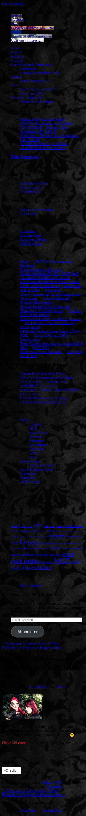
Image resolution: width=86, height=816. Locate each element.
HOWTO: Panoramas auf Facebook (46, 123)
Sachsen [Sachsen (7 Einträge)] (55, 548)
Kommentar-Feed (33, 239)
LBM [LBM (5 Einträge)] (15, 543)
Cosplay (17, 60)
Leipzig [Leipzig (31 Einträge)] (28, 542)
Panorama (36, 441)
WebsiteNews (30, 482)
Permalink (54, 786)
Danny (25, 261)
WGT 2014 (52, 290)
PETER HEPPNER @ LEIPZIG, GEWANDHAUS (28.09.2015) (44, 146)
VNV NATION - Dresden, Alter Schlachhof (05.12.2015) (43, 384)
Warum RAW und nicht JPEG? (43, 119)
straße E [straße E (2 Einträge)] (15, 554)
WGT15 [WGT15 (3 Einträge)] (15, 567)
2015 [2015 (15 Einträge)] (38, 525)
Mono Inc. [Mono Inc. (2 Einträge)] (77, 543)
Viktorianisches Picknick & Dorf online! (50, 282)
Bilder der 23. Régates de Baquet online (33, 648)
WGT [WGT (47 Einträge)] (62, 560)
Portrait (16, 16)
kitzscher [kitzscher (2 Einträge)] (43, 536)
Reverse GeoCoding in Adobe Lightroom (50, 319)
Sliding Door (52, 810)
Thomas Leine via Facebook (41, 269)
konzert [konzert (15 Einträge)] (56, 536)
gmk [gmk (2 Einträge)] (79, 531)
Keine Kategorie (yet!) (36, 469)
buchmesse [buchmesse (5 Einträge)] (75, 526)
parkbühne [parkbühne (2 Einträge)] (16, 548)
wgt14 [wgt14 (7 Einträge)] (75, 561)
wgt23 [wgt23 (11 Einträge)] (27, 567)
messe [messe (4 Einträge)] (67, 543)
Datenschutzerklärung (36, 102)
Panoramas (28, 69)
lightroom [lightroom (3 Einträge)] (56, 543)
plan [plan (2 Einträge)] (46, 548)
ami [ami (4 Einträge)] (46, 526)
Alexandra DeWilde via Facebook (45, 278)
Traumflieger (29, 192)
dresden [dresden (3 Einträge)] (35, 531)
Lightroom (28, 474)
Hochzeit (17, 20)
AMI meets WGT (42, 465)
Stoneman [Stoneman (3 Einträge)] (77, 548)
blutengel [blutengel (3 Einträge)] (61, 526)
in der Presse (38, 432)
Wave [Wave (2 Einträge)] (45, 554)
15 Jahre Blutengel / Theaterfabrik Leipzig (46, 300)
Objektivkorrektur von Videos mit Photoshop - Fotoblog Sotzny (45, 309)
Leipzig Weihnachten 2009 (40, 73)
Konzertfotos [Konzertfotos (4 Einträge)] (73, 536)
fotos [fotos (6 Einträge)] (51, 531)
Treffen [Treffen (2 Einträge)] (37, 554)
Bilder (24, 420)
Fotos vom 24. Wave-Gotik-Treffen (30, 644)
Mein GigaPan (31, 187)
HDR (33, 428)
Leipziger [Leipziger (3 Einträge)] (44, 543)
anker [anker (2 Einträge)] (52, 526)
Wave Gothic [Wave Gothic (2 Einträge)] (55, 554)
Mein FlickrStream (34, 183)
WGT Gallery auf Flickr (38, 89)
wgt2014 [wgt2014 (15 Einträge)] (42, 567)
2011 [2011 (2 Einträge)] (23, 526)
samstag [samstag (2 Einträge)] (66, 548)
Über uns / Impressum (27, 40)
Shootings (36, 449)
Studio (34, 453)
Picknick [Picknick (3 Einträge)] (38, 548)
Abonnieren (28, 632)
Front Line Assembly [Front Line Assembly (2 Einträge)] (65, 531)
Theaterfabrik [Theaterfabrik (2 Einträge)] (26, 554)
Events (16, 32)
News (15, 48)
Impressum (28, 213)
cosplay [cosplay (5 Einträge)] (24, 531)
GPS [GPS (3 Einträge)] (35, 536)
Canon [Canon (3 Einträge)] (15, 531)
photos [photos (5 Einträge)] (27, 548)
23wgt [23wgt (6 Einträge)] (15, 526)
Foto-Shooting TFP (34, 81)
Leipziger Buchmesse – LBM (32, 28)
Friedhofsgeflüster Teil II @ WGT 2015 (49, 274)
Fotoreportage (30, 461)
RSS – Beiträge (31, 585)
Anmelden (28, 231)
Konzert (35, 437)
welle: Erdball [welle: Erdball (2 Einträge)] (46, 562)
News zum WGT (32, 93)
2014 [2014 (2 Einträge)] (29, 526)
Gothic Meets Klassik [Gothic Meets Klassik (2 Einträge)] (21, 536)
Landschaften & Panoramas (31, 36)
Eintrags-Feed (30, 235)
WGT (15, 24)
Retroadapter (38, 445)
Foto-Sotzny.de (13, 4)
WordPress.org (31, 243)
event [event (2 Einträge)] (43, 531)
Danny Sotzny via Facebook (41, 352)
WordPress (28, 810)
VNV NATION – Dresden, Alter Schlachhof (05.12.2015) (44, 129)
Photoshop (28, 478)
